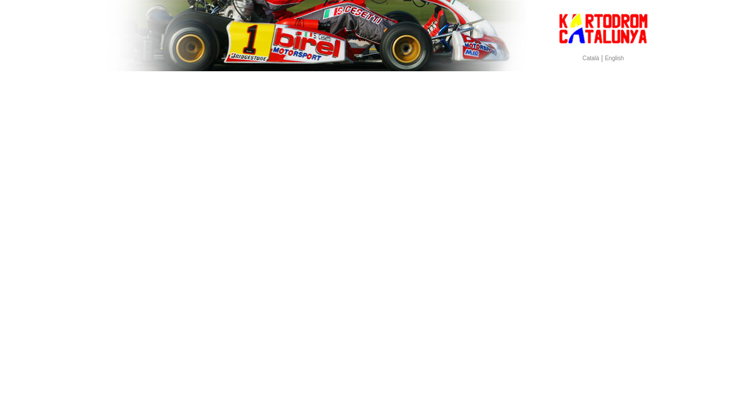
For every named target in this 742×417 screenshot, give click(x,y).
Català (591, 58)
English (614, 58)
